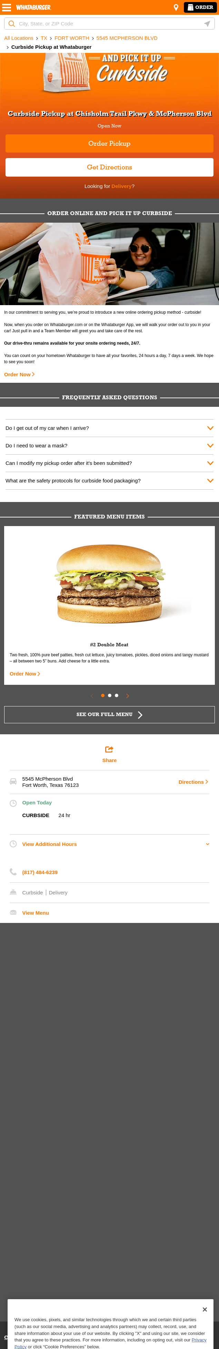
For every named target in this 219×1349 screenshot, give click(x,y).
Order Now (17, 374)
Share (109, 754)
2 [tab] (109, 695)
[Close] (204, 1326)
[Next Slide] (127, 695)
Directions (191, 782)
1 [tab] (102, 695)
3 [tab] (116, 695)
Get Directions (69, 164)
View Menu (35, 913)
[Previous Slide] (91, 695)
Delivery (121, 186)
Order (200, 7)
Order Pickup (109, 143)
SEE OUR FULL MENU (104, 714)
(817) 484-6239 (40, 872)
